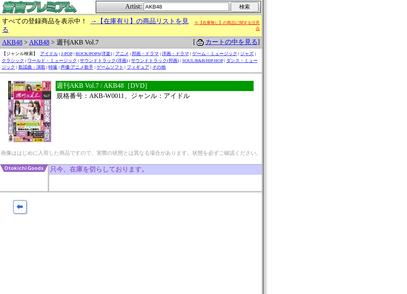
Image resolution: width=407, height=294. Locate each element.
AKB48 (12, 42)
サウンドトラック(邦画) (155, 60)
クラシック (13, 60)
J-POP (66, 53)
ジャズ (247, 53)
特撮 (52, 67)
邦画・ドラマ (145, 53)
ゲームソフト (110, 67)
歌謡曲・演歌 (31, 67)
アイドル (49, 53)
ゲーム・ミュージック (214, 53)
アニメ (122, 53)
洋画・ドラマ (175, 53)
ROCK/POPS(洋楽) (94, 53)
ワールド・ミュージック (52, 60)
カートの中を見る (231, 41)
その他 (159, 67)
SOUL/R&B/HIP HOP (202, 60)
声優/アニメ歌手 (77, 67)
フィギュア (138, 67)
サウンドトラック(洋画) (104, 60)
